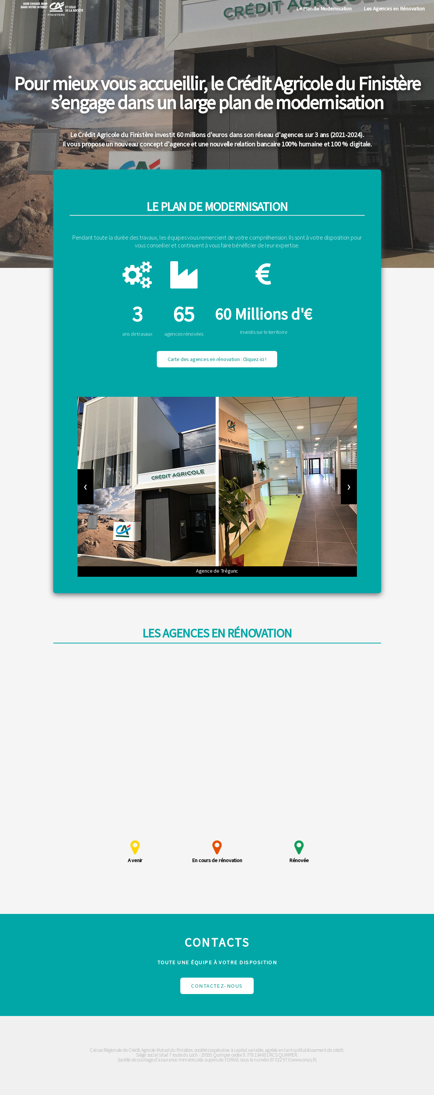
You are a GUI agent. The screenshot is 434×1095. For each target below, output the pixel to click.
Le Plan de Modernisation (324, 8)
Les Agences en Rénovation (394, 8)
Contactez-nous (217, 985)
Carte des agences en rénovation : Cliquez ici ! (217, 359)
